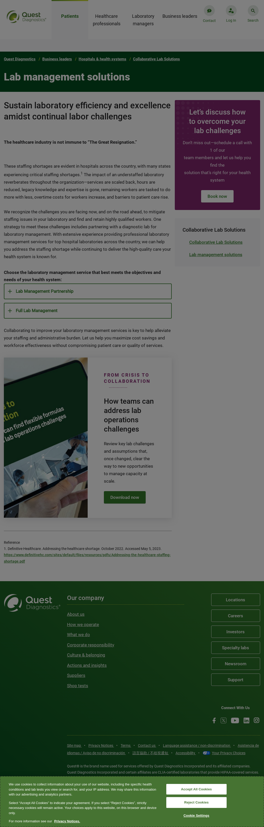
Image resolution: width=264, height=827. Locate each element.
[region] (132, 801)
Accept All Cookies (196, 789)
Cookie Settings (196, 815)
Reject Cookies (196, 802)
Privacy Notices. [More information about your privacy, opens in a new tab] (67, 821)
